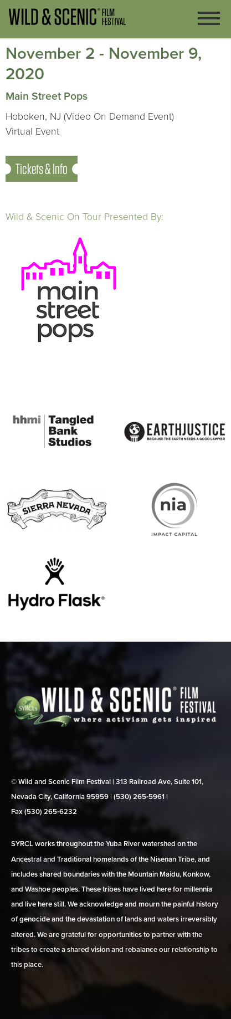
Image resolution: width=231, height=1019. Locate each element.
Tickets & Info (42, 168)
